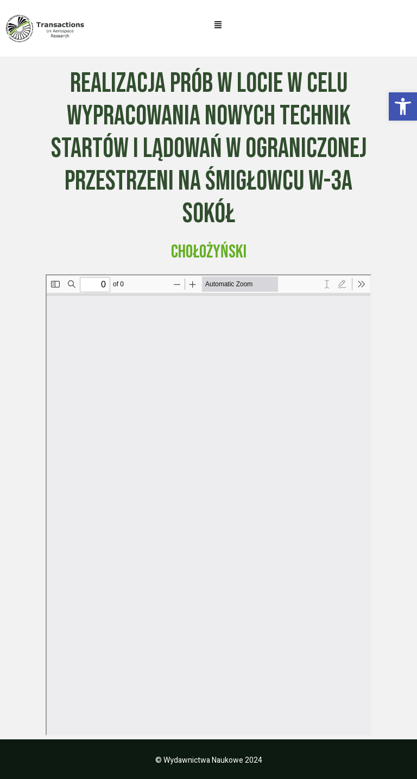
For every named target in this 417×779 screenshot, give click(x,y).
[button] (403, 106)
